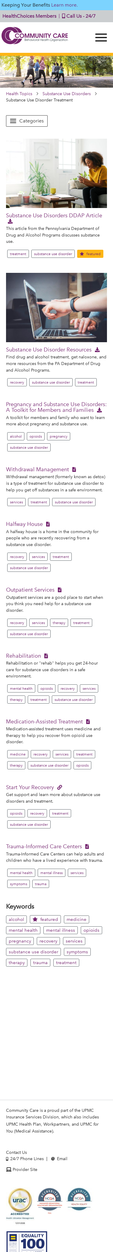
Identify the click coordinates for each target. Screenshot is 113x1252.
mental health (21, 688)
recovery (17, 382)
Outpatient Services (30, 590)
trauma (40, 884)
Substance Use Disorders (66, 93)
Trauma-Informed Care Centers (44, 846)
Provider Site (21, 1169)
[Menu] (101, 37)
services (16, 502)
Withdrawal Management (37, 469)
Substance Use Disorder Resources (49, 349)
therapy (59, 623)
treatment (18, 254)
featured (90, 254)
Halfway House (24, 524)
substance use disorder (53, 254)
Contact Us (16, 1152)
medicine (18, 754)
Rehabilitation (23, 656)
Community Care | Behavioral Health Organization (35, 37)
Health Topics (19, 93)
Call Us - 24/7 (77, 16)
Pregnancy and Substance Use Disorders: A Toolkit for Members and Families (56, 407)
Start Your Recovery (30, 787)
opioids (36, 436)
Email (59, 1158)
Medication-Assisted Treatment (44, 721)
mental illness (51, 873)
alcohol (16, 436)
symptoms (18, 884)
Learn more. (64, 5)
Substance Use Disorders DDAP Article (54, 215)
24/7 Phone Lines (25, 1158)
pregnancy (58, 436)
